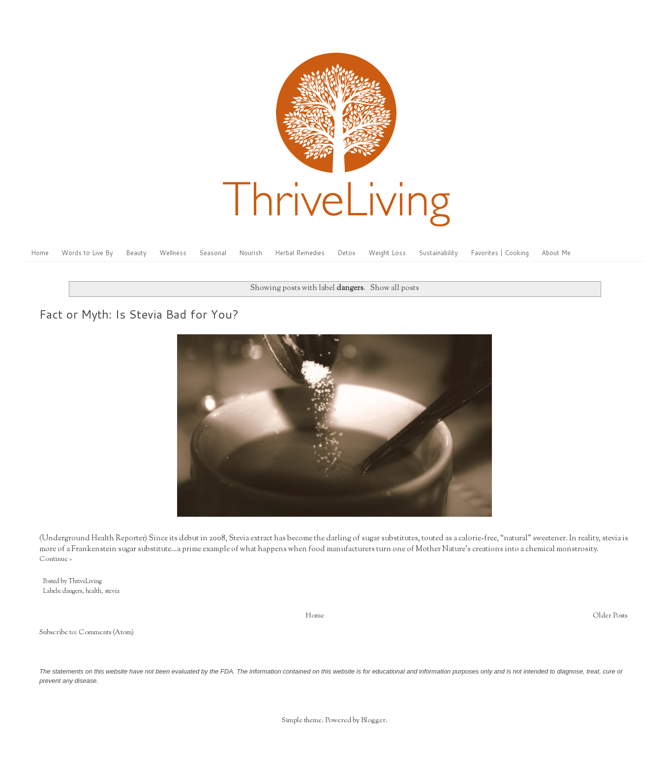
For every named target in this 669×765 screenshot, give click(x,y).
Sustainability (438, 252)
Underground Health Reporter (93, 538)
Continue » (55, 559)
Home (40, 252)
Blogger (373, 721)
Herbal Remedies (300, 252)
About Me (556, 252)
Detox (346, 252)
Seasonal (212, 252)
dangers (72, 591)
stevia (112, 591)
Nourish (250, 252)
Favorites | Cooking (500, 252)
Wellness (172, 252)
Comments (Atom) (106, 633)
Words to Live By (87, 252)
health (93, 591)
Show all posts (394, 288)
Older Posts (610, 616)
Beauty (136, 252)
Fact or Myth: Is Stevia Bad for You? (139, 314)
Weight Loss (387, 252)
